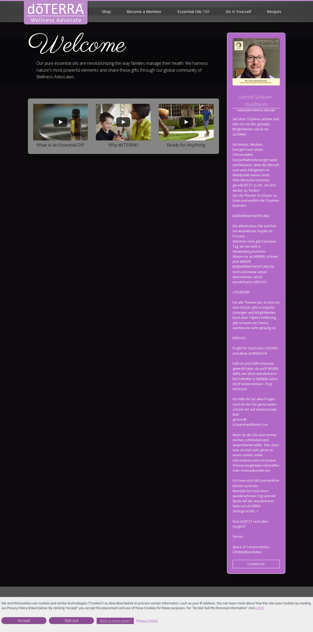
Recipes (274, 11)
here (260, 608)
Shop (106, 11)
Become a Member (144, 11)
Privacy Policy (147, 621)
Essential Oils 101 (193, 11)
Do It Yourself (238, 11)
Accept (24, 620)
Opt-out (71, 620)
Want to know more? (115, 621)
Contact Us (256, 563)
